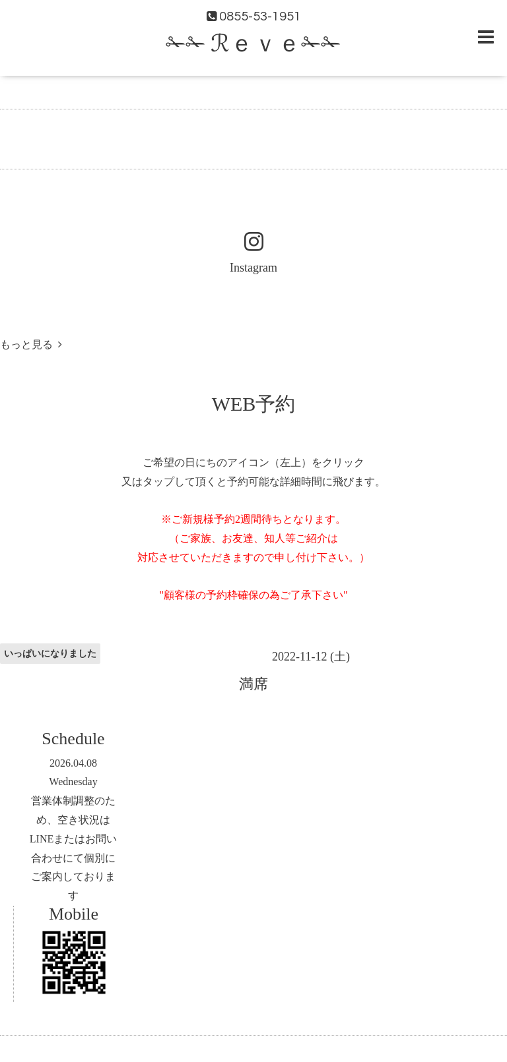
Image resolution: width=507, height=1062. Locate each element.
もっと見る (31, 344)
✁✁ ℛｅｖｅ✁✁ (253, 44)
